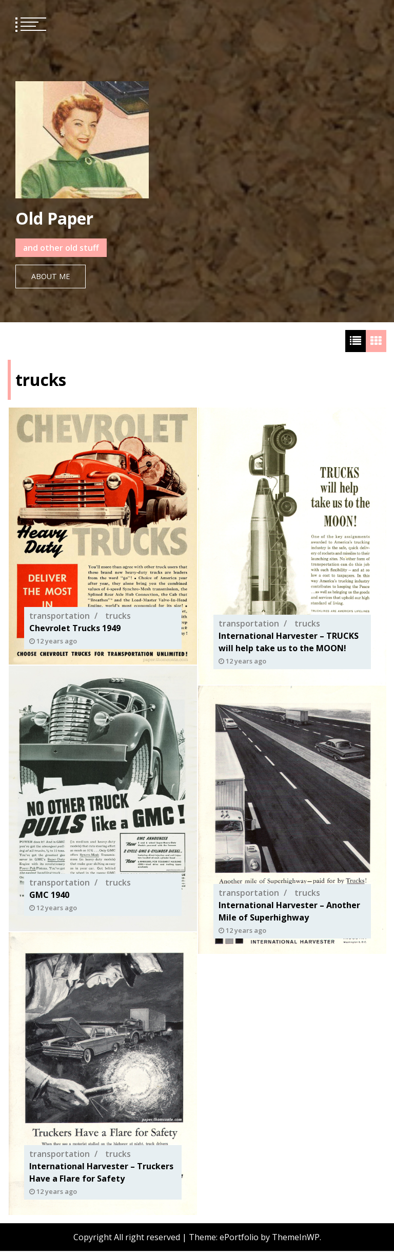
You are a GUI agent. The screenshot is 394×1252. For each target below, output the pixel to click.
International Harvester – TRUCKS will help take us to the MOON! (289, 642)
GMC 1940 (49, 895)
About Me (50, 276)
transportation (59, 616)
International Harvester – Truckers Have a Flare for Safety (101, 1173)
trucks (118, 616)
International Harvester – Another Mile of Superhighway (289, 911)
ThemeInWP (296, 1238)
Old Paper (54, 218)
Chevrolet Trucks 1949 (75, 628)
